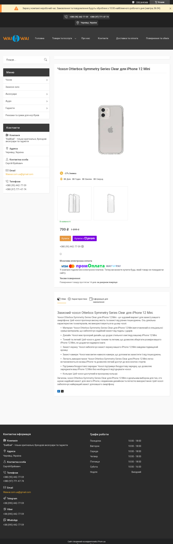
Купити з (85, 238)
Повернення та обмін (157, 38)
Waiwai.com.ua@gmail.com (19, 174)
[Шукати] (45, 60)
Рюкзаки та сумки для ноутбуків (22, 115)
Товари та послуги (62, 38)
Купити (65, 238)
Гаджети (10, 108)
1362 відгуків (142, 2)
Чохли (9, 80)
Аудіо (8, 101)
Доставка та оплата (127, 38)
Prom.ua (101, 542)
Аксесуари (11, 94)
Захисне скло (12, 87)
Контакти (103, 38)
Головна (39, 38)
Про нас (85, 38)
